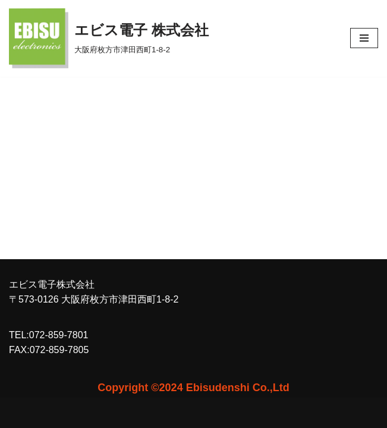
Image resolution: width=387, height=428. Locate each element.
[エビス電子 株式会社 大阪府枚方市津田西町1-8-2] (109, 38)
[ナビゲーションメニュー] (364, 38)
